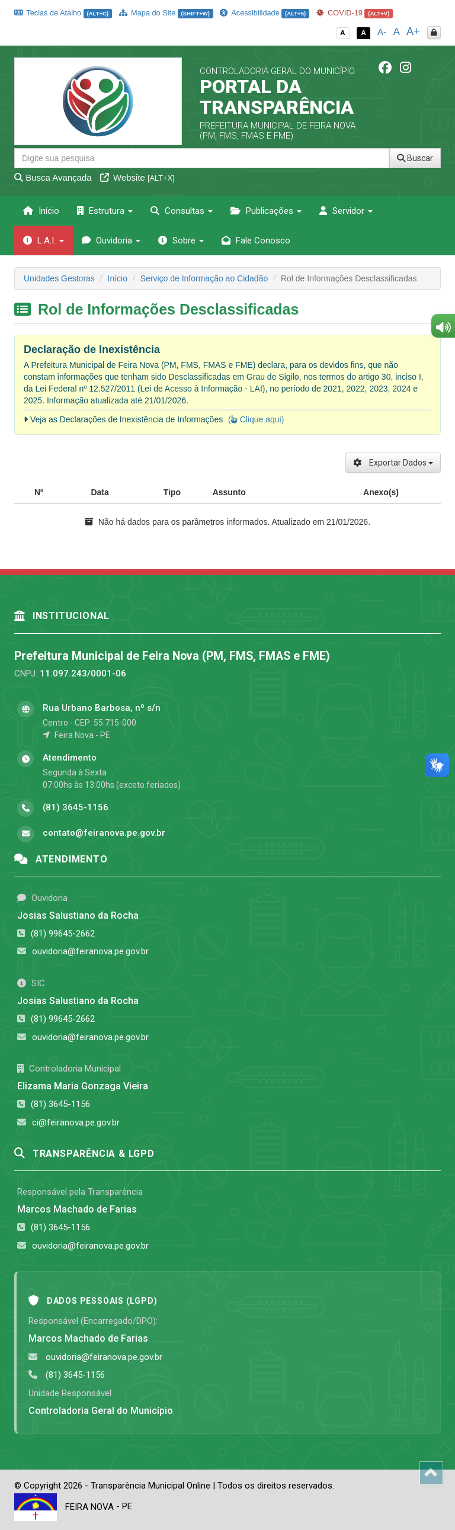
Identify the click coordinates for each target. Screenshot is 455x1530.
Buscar (415, 158)
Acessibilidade (264, 12)
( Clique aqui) (256, 419)
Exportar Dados (393, 462)
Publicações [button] (266, 211)
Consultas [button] (181, 211)
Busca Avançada (53, 177)
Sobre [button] (181, 240)
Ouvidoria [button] (111, 240)
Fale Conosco (256, 240)
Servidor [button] (346, 211)
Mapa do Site (166, 12)
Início (41, 211)
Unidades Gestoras (59, 278)
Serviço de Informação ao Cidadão (204, 278)
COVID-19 (354, 12)
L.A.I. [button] (43, 240)
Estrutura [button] (105, 211)
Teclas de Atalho (63, 12)
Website (137, 177)
